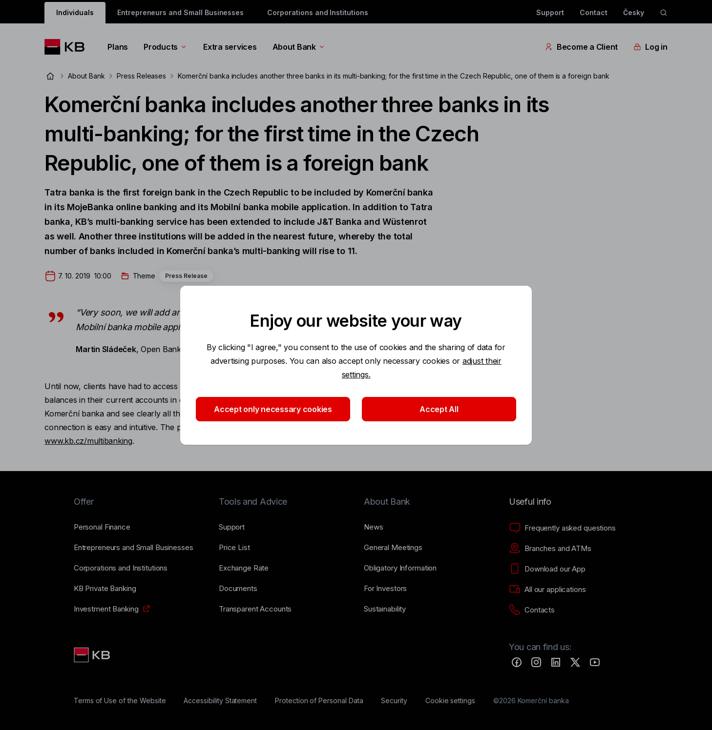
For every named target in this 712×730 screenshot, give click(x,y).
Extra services (229, 47)
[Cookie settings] (450, 701)
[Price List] (234, 547)
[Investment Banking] (106, 609)
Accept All (438, 409)
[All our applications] (547, 589)
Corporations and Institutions (317, 12)
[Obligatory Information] (400, 568)
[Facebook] (516, 662)
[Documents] (238, 588)
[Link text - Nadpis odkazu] (93, 655)
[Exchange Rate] (244, 568)
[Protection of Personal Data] (319, 701)
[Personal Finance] (102, 527)
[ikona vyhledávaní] (664, 13)
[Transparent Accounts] (255, 609)
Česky (633, 12)
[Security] (394, 701)
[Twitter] (575, 662)
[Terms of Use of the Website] (120, 701)
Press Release (186, 275)
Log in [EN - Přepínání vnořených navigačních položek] (650, 47)
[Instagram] (536, 662)
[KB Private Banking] (105, 588)
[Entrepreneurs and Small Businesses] (133, 547)
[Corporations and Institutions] (121, 568)
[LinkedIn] (556, 662)
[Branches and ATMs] (550, 548)
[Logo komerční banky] (68, 47)
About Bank (299, 47)
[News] (373, 527)
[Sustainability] (385, 609)
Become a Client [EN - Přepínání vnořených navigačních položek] (581, 47)
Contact (593, 12)
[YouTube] (595, 662)
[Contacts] (532, 610)
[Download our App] (547, 569)
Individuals (74, 12)
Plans (117, 47)
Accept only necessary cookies (273, 409)
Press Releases (141, 76)
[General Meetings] (393, 547)
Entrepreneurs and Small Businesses (180, 12)
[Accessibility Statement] (220, 701)
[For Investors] (385, 588)
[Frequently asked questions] (562, 528)
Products (166, 47)
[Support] (232, 527)
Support (550, 12)
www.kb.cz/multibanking (88, 441)
